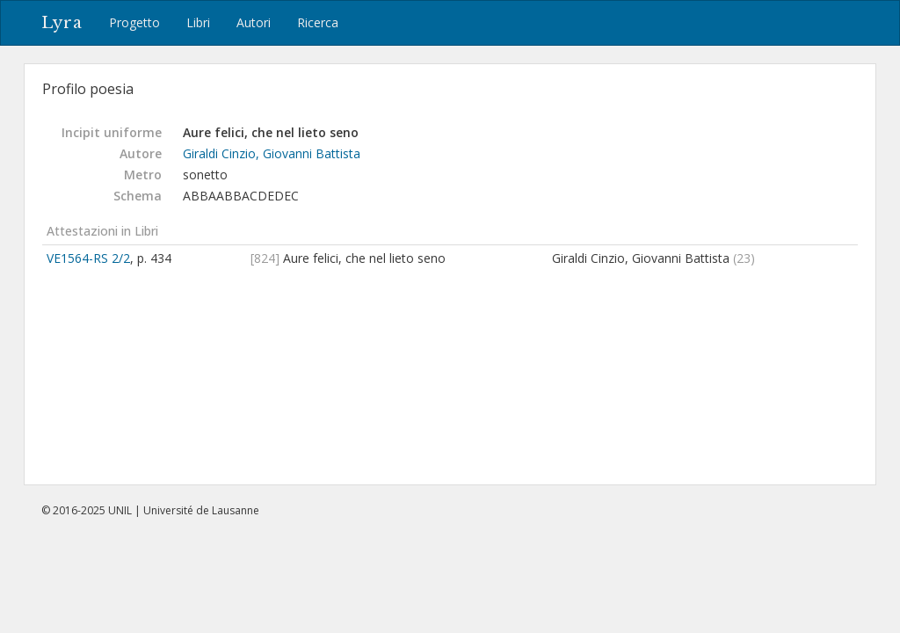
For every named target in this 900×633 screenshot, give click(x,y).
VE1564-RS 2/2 (88, 258)
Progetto (134, 22)
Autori (253, 22)
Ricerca (317, 22)
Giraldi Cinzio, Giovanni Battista (271, 153)
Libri (198, 22)
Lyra (62, 23)
